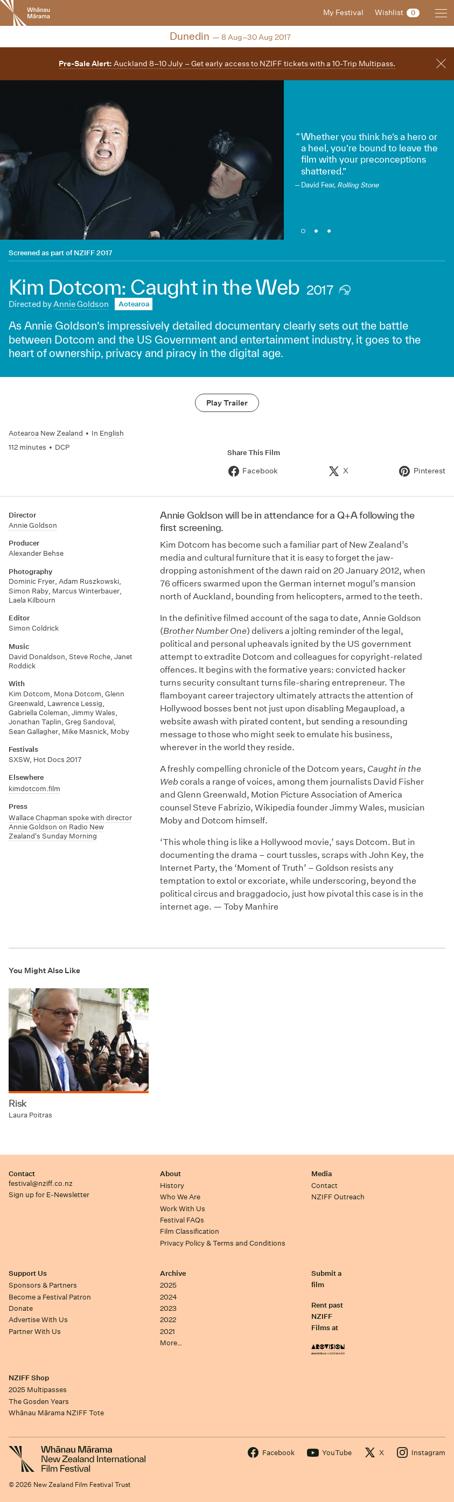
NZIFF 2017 (93, 252)
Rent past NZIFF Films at (327, 1317)
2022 (168, 1319)
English (112, 433)
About (170, 1173)
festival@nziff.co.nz (41, 1183)
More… (171, 1342)
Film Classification (189, 1231)
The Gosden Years (39, 1401)
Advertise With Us (38, 1319)
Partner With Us (35, 1331)
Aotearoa (133, 304)
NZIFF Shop (29, 1377)
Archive (173, 1273)
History (172, 1185)
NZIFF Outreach (338, 1196)
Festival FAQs (182, 1220)
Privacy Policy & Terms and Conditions (222, 1243)
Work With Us (182, 1208)
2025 (168, 1285)
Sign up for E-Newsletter (49, 1194)
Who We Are (180, 1196)
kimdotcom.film (34, 788)
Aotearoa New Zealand (46, 433)
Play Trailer (227, 403)
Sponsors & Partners (43, 1285)
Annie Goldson (81, 304)
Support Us (28, 1273)
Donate (21, 1308)
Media (321, 1173)
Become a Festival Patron (50, 1297)
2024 (168, 1297)
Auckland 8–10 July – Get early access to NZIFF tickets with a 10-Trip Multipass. (227, 63)
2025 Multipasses (38, 1389)
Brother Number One (205, 631)
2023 (168, 1308)
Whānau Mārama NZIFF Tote (56, 1412)
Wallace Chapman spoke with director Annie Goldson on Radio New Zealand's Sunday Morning (70, 827)
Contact (22, 1173)
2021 (167, 1331)
